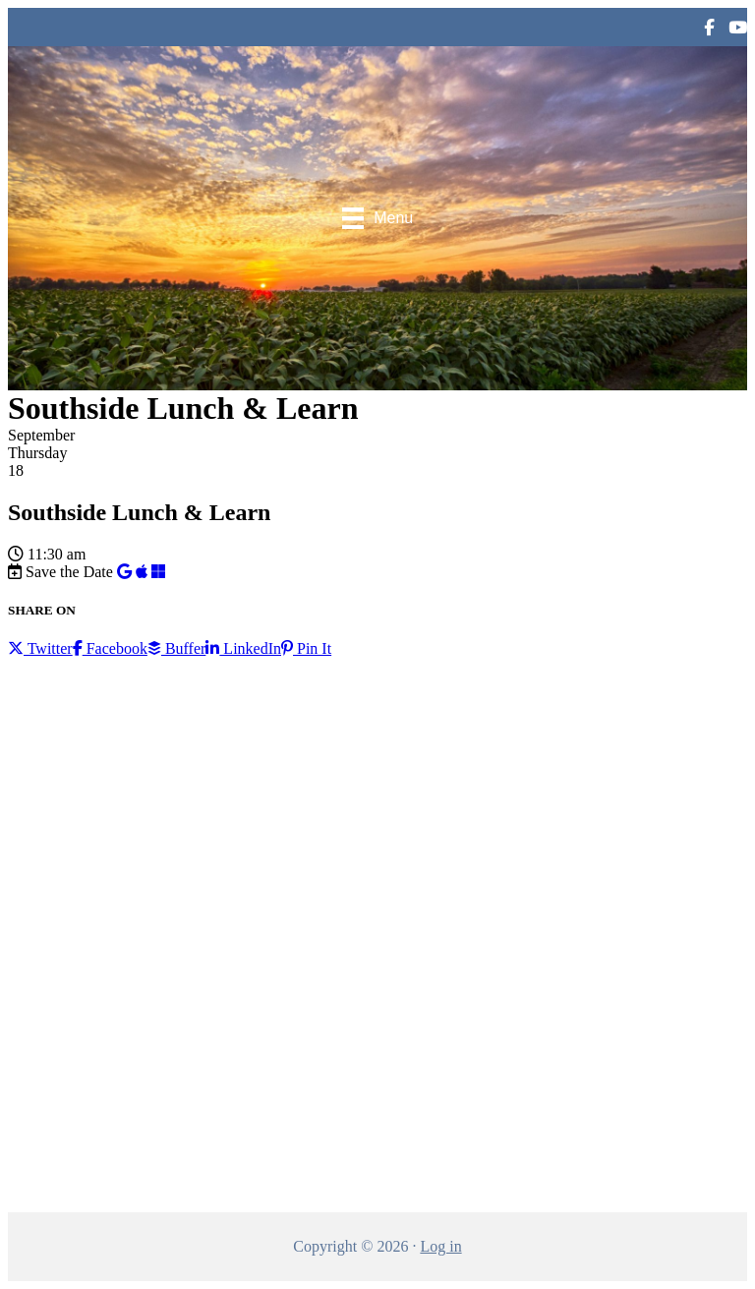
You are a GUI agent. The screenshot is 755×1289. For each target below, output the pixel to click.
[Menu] (377, 218)
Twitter (40, 648)
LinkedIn (243, 648)
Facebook (110, 648)
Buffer (176, 648)
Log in (440, 1246)
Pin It (306, 648)
